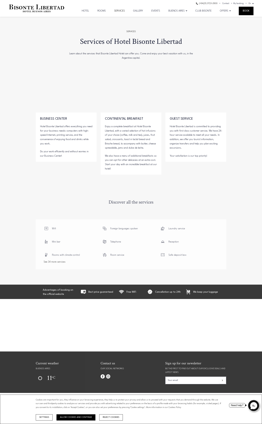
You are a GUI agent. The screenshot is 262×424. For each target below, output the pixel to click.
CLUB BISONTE (203, 11)
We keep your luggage (205, 292)
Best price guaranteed (100, 292)
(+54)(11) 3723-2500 (207, 3)
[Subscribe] (222, 380)
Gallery (138, 11)
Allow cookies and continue (76, 417)
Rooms (101, 11)
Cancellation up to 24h (168, 292)
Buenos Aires (176, 11)
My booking (238, 3)
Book (246, 11)
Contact (225, 3)
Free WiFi (131, 292)
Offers (224, 11)
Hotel (85, 11)
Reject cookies (111, 417)
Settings (44, 417)
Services (119, 11)
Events (155, 11)
